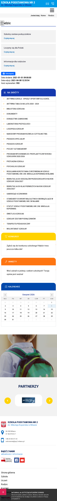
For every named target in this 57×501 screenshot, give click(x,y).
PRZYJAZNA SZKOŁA (15, 161)
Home (43, 15)
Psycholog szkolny (16, 166)
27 (36, 316)
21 (44, 313)
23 (5, 316)
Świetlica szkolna (15, 214)
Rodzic (50, 15)
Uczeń (4, 480)
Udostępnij (8, 74)
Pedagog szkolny (15, 144)
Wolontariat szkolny (17, 229)
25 (21, 316)
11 (21, 309)
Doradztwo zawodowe (17, 119)
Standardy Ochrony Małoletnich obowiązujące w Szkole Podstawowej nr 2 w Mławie (30, 200)
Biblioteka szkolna (16, 109)
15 (52, 309)
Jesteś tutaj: (35, 15)
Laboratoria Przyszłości (18, 124)
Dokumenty (12, 114)
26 (28, 316)
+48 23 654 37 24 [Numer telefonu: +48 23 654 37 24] (11, 439)
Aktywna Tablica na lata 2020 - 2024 (23, 104)
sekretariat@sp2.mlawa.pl (47, 4)
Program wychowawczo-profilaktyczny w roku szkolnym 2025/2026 (29, 155)
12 (28, 309)
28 (44, 316)
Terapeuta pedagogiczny (18, 224)
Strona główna (8, 472)
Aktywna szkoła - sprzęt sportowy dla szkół (28, 99)
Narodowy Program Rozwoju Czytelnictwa (27, 134)
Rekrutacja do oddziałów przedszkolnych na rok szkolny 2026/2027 (30, 180)
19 (28, 313)
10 (13, 309)
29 (52, 316)
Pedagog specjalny (16, 139)
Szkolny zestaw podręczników (21, 219)
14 (44, 309)
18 (21, 313)
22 (52, 313)
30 (5, 320)
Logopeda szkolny (15, 129)
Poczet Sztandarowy (17, 149)
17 (13, 313)
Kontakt (4, 488)
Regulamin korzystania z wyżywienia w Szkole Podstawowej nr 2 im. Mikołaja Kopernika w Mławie (30, 172)
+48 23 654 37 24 (52, 3)
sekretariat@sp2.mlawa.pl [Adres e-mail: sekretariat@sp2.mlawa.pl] (15, 441)
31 (13, 320)
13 (36, 309)
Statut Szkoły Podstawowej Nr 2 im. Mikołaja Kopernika (28, 207)
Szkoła (4, 476)
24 (13, 316)
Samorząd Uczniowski (17, 194)
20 (36, 313)
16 (5, 313)
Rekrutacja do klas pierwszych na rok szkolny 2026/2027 (29, 187)
